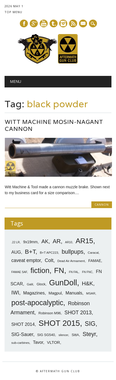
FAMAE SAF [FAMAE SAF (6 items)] (19, 272)
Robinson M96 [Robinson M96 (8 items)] (50, 313)
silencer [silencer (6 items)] (63, 335)
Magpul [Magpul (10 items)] (55, 293)
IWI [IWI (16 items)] (15, 293)
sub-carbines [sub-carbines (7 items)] (20, 343)
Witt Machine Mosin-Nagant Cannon (54, 125)
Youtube (44, 23)
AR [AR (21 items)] (57, 241)
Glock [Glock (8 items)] (41, 284)
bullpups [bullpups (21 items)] (72, 251)
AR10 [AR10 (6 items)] (68, 242)
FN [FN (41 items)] (59, 270)
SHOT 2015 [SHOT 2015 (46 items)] (59, 323)
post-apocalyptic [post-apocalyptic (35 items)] (37, 303)
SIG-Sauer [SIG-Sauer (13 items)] (22, 334)
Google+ (34, 23)
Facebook (24, 23)
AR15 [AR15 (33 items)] (84, 241)
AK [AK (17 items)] (44, 241)
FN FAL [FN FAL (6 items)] (73, 272)
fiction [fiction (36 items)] (40, 271)
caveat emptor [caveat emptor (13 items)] (26, 260)
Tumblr (54, 23)
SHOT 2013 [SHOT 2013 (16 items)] (78, 312)
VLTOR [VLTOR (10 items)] (53, 342)
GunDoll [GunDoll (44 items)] (63, 282)
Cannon (102, 204)
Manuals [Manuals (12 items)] (73, 293)
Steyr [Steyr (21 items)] (89, 334)
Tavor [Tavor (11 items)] (38, 342)
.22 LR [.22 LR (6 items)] (15, 242)
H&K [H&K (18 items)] (87, 283)
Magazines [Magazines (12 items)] (34, 293)
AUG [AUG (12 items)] (16, 252)
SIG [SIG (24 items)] (90, 323)
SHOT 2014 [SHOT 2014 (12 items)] (23, 324)
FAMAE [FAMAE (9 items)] (94, 261)
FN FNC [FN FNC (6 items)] (87, 272)
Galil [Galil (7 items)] (30, 284)
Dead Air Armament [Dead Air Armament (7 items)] (71, 261)
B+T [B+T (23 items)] (30, 251)
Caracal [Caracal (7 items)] (93, 252)
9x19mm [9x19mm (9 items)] (30, 242)
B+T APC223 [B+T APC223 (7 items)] (49, 252)
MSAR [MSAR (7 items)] (90, 293)
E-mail (83, 23)
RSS (73, 23)
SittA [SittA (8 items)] (75, 335)
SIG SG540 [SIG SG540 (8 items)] (46, 335)
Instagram (63, 23)
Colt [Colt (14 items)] (49, 260)
